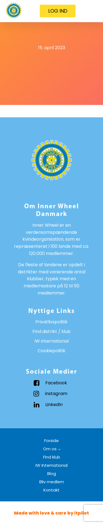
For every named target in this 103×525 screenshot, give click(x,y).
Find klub (51, 457)
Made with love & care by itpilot (51, 513)
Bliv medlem (51, 482)
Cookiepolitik (51, 351)
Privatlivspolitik (51, 322)
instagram (56, 393)
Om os (50, 449)
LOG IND (57, 10)
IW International (51, 465)
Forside (51, 440)
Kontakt (51, 490)
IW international (51, 341)
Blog (51, 473)
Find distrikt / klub (51, 331)
